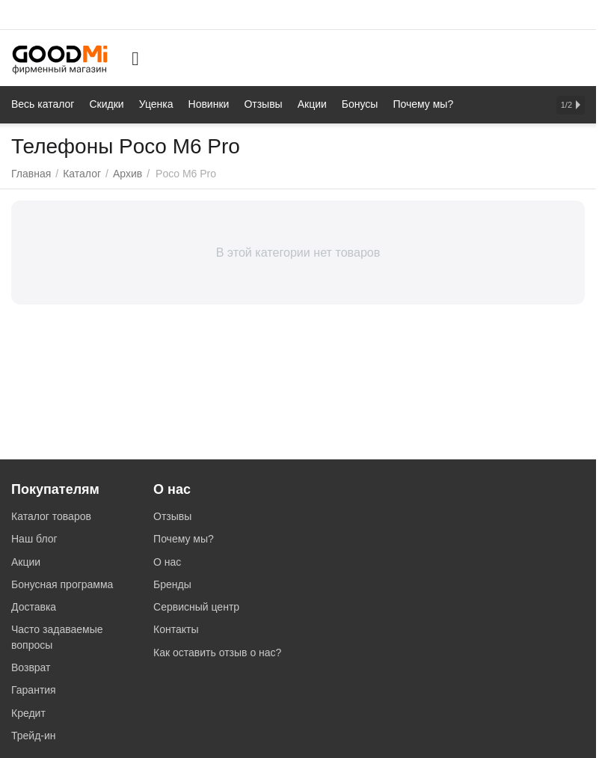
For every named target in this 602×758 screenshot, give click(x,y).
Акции (25, 562)
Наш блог (34, 539)
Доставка (33, 607)
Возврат (31, 667)
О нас (167, 562)
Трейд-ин (33, 736)
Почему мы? (183, 539)
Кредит (28, 713)
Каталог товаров (51, 516)
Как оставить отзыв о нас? (217, 652)
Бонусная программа (62, 584)
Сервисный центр (196, 607)
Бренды (172, 584)
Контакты (175, 629)
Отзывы (172, 516)
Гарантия (33, 690)
